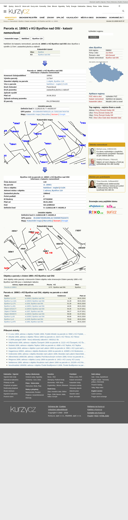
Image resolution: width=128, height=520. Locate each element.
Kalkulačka (81, 6)
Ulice (100, 118)
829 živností (110, 55)
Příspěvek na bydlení (10, 385)
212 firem (109, 53)
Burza (49, 377)
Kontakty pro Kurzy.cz (96, 413)
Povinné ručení (8, 396)
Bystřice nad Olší (44, 55)
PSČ (80, 377)
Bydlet (120, 2)
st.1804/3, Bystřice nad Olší (34, 301)
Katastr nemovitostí (96, 99)
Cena (97, 377)
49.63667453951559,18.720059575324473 (51, 218)
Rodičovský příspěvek (11, 388)
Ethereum (65, 385)
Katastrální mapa (11, 39)
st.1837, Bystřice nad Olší (34, 311)
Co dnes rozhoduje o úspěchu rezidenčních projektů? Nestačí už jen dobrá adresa (109, 153)
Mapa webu (99, 387)
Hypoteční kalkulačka (10, 394)
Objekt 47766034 (10, 311)
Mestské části (116, 118)
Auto (92, 377)
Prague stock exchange (99, 396)
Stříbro (64, 391)
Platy (39, 386)
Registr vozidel (96, 380)
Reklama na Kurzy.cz (96, 406)
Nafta (63, 394)
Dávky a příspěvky (32, 389)
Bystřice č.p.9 (9, 319)
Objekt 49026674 (10, 314)
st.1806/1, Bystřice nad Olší (34, 298)
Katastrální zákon (95, 102)
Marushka (46, 114)
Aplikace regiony (97, 94)
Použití (90, 416)
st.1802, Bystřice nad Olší (34, 322)
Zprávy (11, 6)
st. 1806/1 (47, 185)
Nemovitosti (13, 21)
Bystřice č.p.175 (10, 303)
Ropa (49, 394)
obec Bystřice (95, 47)
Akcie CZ (18, 6)
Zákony (89, 6)
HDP (57, 382)
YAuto (108, 2)
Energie (74, 6)
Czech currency (96, 394)
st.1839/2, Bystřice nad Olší (34, 316)
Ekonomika (101, 18)
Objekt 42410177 (10, 309)
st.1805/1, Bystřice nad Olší (34, 306)
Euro (35, 380)
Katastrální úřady (75, 382)
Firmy (97, 110)
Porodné (37, 392)
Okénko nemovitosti (98, 145)
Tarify (68, 6)
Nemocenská (30, 392)
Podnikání (72, 374)
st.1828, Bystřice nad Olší (34, 319)
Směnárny (29, 380)
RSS (96, 416)
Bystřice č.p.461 (10, 306)
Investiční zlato (56, 391)
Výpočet (15, 374)
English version (96, 391)
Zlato (49, 6)
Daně (42, 18)
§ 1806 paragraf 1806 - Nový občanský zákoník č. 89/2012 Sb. (34, 340)
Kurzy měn (34, 6)
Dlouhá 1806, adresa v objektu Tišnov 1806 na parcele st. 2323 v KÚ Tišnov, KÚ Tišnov (44, 337)
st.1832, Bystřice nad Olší (34, 303)
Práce (95, 6)
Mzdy (61, 382)
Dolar (39, 380)
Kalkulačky (72, 18)
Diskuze (106, 6)
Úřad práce (29, 386)
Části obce (106, 118)
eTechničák (100, 382)
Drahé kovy (51, 389)
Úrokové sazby (30, 377)
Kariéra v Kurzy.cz (94, 409)
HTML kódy (104, 416)
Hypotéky (61, 6)
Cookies (62, 406)
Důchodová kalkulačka (11, 380)
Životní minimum (9, 391)
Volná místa (35, 383)
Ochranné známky (118, 18)
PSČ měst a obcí (95, 96)
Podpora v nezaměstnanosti (35, 395)
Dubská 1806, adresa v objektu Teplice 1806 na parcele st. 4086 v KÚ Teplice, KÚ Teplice (45, 345)
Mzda (35, 386)
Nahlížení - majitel (54, 84)
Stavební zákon (74, 394)
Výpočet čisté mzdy (10, 377)
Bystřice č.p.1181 (10, 301)
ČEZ (54, 377)
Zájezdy (103, 2)
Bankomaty (35, 374)
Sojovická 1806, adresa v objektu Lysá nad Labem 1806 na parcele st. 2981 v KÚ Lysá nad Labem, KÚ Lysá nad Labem (47, 348)
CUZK (65, 84)
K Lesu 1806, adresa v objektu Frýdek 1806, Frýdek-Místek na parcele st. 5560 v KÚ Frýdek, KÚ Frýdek (47, 334)
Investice (51, 374)
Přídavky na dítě (9, 382)
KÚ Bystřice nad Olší (44, 21)
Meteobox (114, 2)
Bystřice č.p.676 (10, 322)
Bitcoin (54, 6)
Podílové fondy (59, 380)
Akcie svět (26, 6)
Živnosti (103, 110)
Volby (93, 387)
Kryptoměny (51, 385)
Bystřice (41, 52)
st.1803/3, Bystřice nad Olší (34, 309)
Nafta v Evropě (52, 396)
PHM (54, 394)
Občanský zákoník (75, 388)
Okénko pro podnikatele (99, 177)
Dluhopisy (51, 380)
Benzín (58, 394)
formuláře (77, 396)
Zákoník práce (74, 391)
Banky (28, 374)
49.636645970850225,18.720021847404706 (51, 111)
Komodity (42, 6)
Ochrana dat (53, 406)
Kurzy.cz (6, 21)
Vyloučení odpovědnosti (57, 409)
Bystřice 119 (37, 39)
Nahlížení (25, 39)
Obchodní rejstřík (95, 2)
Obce (96, 118)
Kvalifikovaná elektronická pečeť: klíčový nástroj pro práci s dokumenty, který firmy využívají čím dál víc (110, 187)
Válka (100, 6)
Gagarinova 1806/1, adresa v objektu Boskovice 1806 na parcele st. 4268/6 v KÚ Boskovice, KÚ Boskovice (47, 351)
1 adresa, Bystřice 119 (53, 190)
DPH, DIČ (60, 18)
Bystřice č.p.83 (9, 316)
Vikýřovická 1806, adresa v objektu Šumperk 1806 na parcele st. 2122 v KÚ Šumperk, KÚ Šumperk (47, 342)
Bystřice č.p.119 (10, 298)
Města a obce (87, 18)
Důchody (28, 398)
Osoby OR (110, 110)
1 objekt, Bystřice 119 (55, 81)
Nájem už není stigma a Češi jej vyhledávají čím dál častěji (110, 163)
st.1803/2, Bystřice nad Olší (34, 314)
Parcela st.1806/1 (10, 287)
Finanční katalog (96, 385)
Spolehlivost (104, 377)
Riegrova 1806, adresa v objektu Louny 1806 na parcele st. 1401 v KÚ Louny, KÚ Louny (44, 359)
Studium (125, 2)
